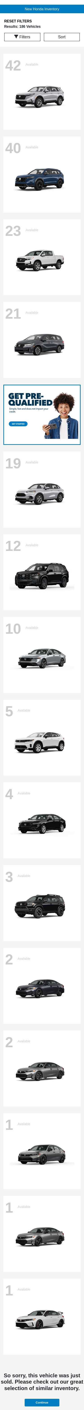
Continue (42, 1402)
